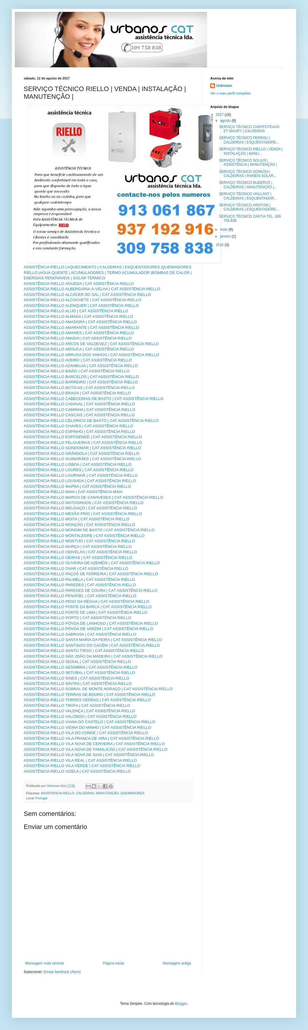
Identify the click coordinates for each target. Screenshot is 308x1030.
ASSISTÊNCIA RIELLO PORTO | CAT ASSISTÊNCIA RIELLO (77, 618)
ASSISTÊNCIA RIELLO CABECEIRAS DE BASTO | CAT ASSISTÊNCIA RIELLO (93, 398)
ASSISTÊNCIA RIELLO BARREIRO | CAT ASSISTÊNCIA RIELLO (81, 382)
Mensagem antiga (177, 963)
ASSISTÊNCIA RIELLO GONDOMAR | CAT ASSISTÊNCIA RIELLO (82, 448)
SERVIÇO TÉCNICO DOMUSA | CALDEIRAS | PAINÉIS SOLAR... (247, 174)
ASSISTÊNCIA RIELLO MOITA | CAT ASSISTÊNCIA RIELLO (76, 519)
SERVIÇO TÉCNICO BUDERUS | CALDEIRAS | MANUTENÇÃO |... (248, 185)
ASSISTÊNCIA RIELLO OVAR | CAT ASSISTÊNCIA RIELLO (76, 568)
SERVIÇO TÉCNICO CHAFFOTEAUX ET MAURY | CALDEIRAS (249, 129)
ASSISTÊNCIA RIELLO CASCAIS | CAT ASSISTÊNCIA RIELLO (79, 415)
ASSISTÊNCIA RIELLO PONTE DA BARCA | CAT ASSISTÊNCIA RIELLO (88, 607)
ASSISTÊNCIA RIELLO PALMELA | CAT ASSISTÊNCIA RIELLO (79, 579)
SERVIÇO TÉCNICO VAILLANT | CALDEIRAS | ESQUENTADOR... (248, 196)
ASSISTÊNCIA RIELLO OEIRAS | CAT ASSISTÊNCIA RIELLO (78, 557)
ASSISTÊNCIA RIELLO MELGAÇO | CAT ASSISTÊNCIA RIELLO (80, 508)
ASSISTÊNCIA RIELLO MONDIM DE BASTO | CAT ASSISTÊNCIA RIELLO (89, 530)
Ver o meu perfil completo (230, 93)
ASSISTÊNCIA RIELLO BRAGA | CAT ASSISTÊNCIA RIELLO (77, 393)
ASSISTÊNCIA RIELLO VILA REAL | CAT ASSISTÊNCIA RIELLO (80, 760)
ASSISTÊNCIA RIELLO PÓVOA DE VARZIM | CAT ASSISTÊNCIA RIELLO (88, 628)
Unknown (224, 86)
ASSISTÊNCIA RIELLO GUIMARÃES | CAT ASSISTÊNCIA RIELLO (82, 459)
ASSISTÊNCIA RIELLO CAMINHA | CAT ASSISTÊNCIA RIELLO (79, 409)
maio (224, 229)
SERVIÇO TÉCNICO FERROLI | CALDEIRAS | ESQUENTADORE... (249, 140)
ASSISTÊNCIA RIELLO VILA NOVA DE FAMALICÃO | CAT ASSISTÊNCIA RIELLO (95, 749)
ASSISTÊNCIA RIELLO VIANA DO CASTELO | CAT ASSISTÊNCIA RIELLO (89, 722)
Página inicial (113, 963)
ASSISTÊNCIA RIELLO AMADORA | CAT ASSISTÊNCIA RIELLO (80, 322)
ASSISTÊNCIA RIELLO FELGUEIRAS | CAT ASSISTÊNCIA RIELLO (83, 442)
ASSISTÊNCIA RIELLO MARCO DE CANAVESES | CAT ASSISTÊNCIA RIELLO (93, 497)
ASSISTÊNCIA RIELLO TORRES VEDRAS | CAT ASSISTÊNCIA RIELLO (87, 700)
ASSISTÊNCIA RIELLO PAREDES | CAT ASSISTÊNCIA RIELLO (80, 585)
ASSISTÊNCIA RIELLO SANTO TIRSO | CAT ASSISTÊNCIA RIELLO (84, 650)
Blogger (181, 1004)
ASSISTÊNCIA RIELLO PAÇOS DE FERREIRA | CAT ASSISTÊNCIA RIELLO (91, 574)
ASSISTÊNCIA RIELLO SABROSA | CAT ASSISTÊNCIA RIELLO (80, 634)
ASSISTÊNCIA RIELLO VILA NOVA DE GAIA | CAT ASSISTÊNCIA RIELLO (89, 754)
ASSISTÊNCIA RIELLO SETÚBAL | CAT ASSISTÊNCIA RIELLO (79, 672)
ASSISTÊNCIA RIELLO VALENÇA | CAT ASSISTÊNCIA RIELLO (79, 711)
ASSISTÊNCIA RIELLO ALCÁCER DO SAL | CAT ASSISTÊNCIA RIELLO (87, 294)
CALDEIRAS (85, 793)
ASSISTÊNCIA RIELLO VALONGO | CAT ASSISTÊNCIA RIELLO (80, 716)
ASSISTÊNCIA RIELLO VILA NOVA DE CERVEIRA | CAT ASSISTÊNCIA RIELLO (94, 744)
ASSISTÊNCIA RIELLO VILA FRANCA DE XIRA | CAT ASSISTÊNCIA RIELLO (91, 738)
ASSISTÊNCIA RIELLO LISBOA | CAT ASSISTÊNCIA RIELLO (77, 464)
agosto (226, 121)
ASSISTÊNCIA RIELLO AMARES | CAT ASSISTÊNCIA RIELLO (79, 333)
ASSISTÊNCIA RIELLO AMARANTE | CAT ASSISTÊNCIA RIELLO (81, 327)
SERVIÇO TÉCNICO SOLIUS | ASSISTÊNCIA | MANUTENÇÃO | (248, 162)
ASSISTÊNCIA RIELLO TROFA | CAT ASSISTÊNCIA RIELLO (77, 705)
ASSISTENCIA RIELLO (57, 793)
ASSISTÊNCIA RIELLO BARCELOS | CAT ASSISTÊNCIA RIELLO (81, 376)
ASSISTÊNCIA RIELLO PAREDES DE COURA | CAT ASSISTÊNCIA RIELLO (90, 590)
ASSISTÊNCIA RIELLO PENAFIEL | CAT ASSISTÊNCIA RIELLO (80, 596)
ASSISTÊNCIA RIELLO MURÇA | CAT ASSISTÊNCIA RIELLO (77, 546)
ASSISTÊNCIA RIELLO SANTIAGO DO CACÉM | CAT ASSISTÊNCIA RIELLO (92, 645)
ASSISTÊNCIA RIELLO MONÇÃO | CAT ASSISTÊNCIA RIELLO (79, 524)
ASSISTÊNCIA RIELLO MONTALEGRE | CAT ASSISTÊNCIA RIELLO (84, 535)
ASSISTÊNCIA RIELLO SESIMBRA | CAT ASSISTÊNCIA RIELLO (80, 667)
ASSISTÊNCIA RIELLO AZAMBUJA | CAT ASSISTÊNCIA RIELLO (81, 365)
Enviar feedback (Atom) (62, 972)
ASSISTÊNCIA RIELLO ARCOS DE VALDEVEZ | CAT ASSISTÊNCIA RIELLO (91, 344)
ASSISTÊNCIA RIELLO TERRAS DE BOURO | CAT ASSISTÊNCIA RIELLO (89, 694)
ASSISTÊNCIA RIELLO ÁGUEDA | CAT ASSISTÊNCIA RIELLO (79, 283)
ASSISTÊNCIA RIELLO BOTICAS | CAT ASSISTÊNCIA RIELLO (79, 387)
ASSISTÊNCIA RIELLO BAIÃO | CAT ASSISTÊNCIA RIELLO (76, 371)
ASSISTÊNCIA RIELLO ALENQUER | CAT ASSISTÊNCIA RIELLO (81, 305)
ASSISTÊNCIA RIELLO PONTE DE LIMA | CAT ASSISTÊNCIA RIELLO (85, 612)
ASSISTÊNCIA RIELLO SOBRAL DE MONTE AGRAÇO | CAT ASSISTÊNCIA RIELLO (98, 689)
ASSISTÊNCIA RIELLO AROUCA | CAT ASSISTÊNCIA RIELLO (79, 349)
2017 (220, 115)
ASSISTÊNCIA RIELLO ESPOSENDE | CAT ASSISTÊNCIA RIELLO (83, 437)
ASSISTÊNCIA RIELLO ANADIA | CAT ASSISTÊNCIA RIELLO (77, 338)
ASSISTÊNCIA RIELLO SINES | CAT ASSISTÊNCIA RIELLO (76, 678)
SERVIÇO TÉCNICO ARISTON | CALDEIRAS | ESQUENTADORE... (249, 207)
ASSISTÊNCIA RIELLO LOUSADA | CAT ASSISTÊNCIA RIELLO (80, 481)
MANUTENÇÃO (107, 793)
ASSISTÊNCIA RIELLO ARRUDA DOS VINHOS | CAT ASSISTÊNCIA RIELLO (91, 355)
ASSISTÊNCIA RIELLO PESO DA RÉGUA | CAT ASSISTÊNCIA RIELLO (86, 601)
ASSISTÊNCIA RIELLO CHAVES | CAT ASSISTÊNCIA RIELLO (78, 426)
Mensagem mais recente (44, 963)
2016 (220, 245)
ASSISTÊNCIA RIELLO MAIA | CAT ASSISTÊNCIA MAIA (73, 492)
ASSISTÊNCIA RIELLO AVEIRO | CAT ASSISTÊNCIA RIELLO (78, 360)
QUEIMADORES (133, 793)
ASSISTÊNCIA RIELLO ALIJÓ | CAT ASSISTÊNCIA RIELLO (76, 311)
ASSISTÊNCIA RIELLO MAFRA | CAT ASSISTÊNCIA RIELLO (77, 486)
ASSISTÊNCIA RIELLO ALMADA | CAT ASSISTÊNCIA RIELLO (78, 316)
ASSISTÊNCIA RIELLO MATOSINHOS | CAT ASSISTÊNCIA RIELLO (83, 502)
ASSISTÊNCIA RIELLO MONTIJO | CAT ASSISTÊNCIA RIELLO (79, 541)
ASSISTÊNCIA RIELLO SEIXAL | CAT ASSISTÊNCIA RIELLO (77, 661)
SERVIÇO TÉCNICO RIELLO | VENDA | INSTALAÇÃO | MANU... (251, 151)
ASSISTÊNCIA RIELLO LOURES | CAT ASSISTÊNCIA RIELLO (79, 470)
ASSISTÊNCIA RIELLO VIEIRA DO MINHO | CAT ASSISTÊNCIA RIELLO (87, 727)
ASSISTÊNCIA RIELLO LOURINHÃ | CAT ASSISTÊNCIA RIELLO (81, 475)
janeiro (226, 236)
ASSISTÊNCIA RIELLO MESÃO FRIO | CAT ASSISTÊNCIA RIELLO (83, 513)
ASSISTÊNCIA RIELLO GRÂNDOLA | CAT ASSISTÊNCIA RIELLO (81, 453)
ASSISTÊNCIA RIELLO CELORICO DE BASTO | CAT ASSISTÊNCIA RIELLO (91, 420)
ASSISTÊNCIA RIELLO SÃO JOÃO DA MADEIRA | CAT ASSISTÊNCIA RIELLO (93, 656)
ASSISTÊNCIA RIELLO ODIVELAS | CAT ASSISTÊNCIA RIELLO (80, 552)
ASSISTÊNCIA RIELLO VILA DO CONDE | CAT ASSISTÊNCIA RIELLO (86, 733)
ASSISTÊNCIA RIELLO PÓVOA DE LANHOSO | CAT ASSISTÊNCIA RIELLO (91, 623)
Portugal (41, 798)
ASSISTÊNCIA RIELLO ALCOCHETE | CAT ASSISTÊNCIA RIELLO (82, 300)
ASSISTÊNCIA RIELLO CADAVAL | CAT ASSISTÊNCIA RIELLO (79, 404)
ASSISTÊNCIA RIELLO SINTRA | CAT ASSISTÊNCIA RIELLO (77, 683)
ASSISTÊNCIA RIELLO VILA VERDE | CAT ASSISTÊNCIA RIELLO (82, 765)
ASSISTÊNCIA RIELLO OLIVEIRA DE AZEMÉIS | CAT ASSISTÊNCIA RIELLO (92, 563)
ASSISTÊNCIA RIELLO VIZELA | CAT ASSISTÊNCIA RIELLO (77, 771)
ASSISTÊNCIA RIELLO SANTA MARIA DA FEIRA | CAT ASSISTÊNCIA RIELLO (93, 639)
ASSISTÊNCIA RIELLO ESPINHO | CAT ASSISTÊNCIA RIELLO (79, 431)
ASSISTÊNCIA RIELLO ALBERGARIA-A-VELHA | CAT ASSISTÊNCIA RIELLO (92, 289)
